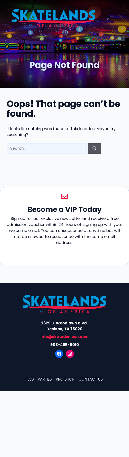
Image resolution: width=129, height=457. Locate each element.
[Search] (94, 148)
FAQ (30, 379)
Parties (45, 379)
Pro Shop (65, 379)
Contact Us (91, 379)
